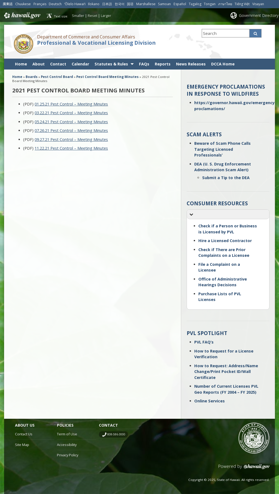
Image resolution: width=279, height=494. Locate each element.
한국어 (120, 4)
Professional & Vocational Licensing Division (96, 43)
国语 (130, 4)
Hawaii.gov (21, 15)
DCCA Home (223, 64)
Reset (92, 15)
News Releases (191, 64)
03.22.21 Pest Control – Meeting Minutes (71, 112)
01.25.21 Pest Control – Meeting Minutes (71, 104)
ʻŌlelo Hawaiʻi (75, 4)
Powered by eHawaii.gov (244, 468)
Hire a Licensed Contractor (225, 240)
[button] (228, 214)
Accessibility (67, 444)
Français (40, 4)
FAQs (144, 64)
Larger (106, 15)
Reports (163, 64)
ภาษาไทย (225, 4)
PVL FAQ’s (204, 342)
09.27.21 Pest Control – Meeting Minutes (71, 139)
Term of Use (67, 434)
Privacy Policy (67, 455)
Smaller (78, 15)
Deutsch (55, 4)
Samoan (164, 4)
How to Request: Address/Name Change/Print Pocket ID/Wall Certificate (226, 371)
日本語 (107, 4)
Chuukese (23, 4)
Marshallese (146, 4)
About (38, 64)
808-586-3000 (116, 434)
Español (180, 4)
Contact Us (23, 434)
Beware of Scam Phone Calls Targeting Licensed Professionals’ (222, 149)
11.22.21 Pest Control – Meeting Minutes (71, 148)
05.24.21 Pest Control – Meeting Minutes (71, 121)
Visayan (258, 4)
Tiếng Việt (242, 4)
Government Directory (258, 15)
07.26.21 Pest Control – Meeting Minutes (71, 130)
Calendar (80, 64)
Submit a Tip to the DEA (226, 177)
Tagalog (195, 4)
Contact (58, 64)
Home (21, 64)
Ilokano (93, 4)
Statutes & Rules (111, 64)
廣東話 (8, 4)
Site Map (22, 444)
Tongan (210, 4)
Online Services (209, 400)
